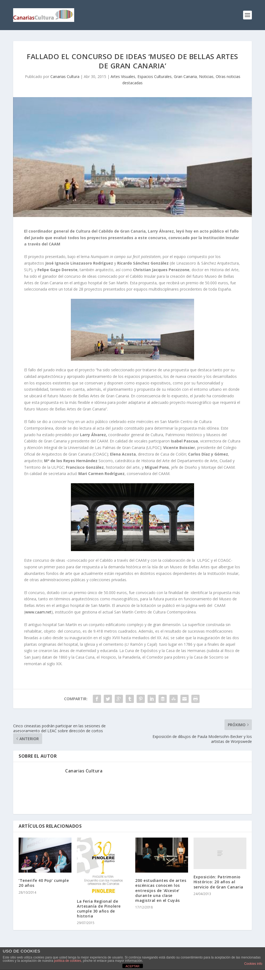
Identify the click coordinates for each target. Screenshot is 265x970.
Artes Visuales (123, 76)
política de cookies (67, 961)
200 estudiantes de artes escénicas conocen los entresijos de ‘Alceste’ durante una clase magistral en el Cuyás (160, 890)
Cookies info (253, 964)
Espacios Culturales (154, 76)
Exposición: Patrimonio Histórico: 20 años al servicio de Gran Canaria (218, 881)
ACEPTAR (132, 966)
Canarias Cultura (64, 76)
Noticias (206, 76)
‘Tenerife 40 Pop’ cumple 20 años (44, 883)
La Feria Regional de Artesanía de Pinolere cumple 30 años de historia (99, 909)
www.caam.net (38, 612)
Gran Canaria (185, 76)
